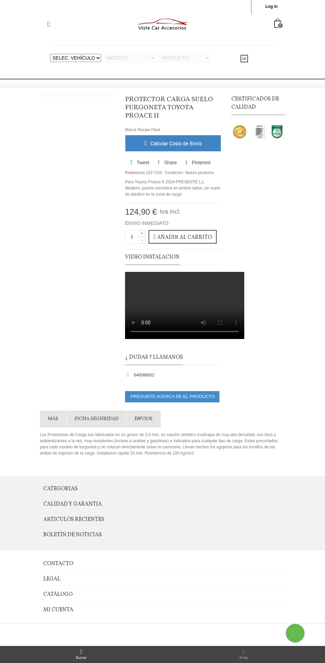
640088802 (144, 375)
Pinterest (196, 162)
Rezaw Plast (149, 129)
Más (53, 419)
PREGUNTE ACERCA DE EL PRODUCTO (172, 396)
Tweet (138, 162)
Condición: (174, 172)
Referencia (135, 172)
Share (166, 162)
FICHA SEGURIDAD (97, 419)
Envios (144, 419)
